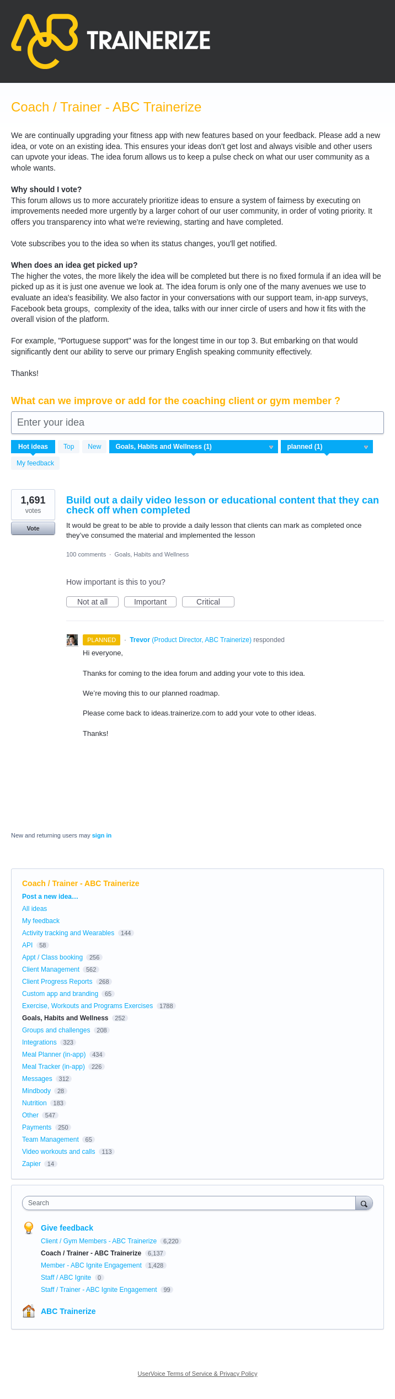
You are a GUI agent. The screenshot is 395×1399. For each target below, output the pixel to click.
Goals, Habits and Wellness (151, 554)
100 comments (86, 554)
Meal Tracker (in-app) (53, 1067)
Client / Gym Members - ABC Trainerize (99, 1241)
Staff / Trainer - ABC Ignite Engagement (100, 1290)
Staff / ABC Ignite (67, 1277)
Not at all (98, 602)
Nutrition (34, 1103)
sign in (101, 835)
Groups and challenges (56, 1030)
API (27, 945)
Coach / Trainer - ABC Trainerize (92, 1253)
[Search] (364, 1203)
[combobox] (191, 1203)
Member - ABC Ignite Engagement (92, 1265)
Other (30, 1115)
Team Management (50, 1139)
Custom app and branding (60, 994)
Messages (37, 1079)
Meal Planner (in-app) (54, 1054)
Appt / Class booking (52, 957)
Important (155, 602)
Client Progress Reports (57, 981)
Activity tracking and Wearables (68, 933)
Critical (215, 602)
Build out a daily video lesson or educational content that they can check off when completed (222, 505)
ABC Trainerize (68, 1311)
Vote (32, 528)
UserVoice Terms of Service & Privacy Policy (198, 1373)
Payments (36, 1127)
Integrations (39, 1042)
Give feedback (67, 1227)
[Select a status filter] (327, 447)
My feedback (35, 463)
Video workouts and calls (58, 1152)
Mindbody (36, 1091)
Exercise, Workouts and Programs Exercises (87, 1006)
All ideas (34, 909)
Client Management (50, 969)
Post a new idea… (50, 896)
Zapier (31, 1164)
